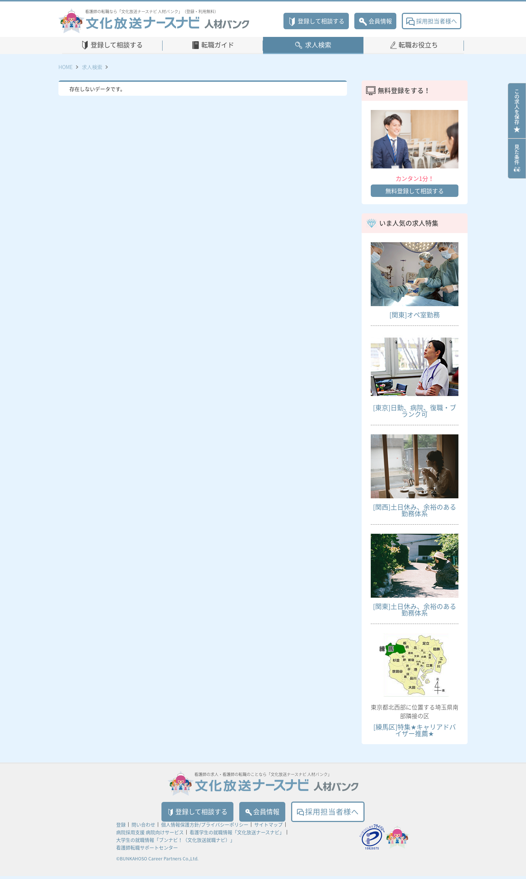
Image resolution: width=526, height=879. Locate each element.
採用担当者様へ (431, 20)
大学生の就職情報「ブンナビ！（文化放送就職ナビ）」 (175, 842)
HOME (65, 67)
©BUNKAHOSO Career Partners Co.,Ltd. (157, 861)
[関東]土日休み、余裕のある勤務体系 (414, 609)
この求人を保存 (517, 111)
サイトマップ (268, 827)
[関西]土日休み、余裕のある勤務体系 (414, 510)
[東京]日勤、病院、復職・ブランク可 (414, 411)
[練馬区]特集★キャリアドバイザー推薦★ (414, 730)
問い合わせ (143, 827)
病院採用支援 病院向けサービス (150, 835)
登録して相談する (316, 20)
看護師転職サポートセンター (147, 850)
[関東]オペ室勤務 (414, 315)
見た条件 (517, 158)
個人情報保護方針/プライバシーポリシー (204, 827)
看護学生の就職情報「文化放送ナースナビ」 (237, 835)
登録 (121, 827)
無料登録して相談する (414, 190)
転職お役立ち (418, 45)
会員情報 (375, 20)
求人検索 (318, 45)
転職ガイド (217, 45)
